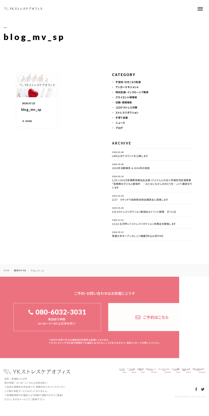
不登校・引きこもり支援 (128, 82)
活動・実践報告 (123, 102)
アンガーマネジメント (127, 87)
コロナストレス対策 (126, 107)
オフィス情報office (176, 369)
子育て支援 (121, 118)
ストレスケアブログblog (164, 369)
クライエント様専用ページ (186, 369)
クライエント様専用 (126, 97)
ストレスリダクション (127, 113)
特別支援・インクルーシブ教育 (132, 92)
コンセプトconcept (122, 369)
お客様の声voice (140, 369)
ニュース (120, 123)
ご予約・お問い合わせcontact (198, 369)
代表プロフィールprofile (151, 369)
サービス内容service (131, 369)
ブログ (119, 128)
